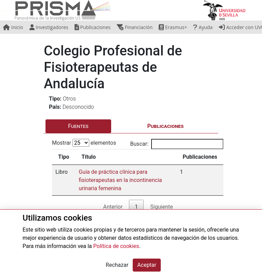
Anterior (113, 207)
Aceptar (146, 265)
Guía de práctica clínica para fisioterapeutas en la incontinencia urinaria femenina (120, 180)
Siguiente (161, 207)
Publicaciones (93, 27)
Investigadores (48, 27)
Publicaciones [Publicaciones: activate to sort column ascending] (200, 157)
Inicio (13, 27)
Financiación (135, 27)
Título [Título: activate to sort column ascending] (88, 157)
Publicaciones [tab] (165, 126)
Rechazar (117, 265)
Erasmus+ (173, 27)
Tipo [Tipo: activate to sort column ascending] (63, 157)
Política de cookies (116, 246)
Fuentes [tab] (78, 126)
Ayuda (202, 27)
